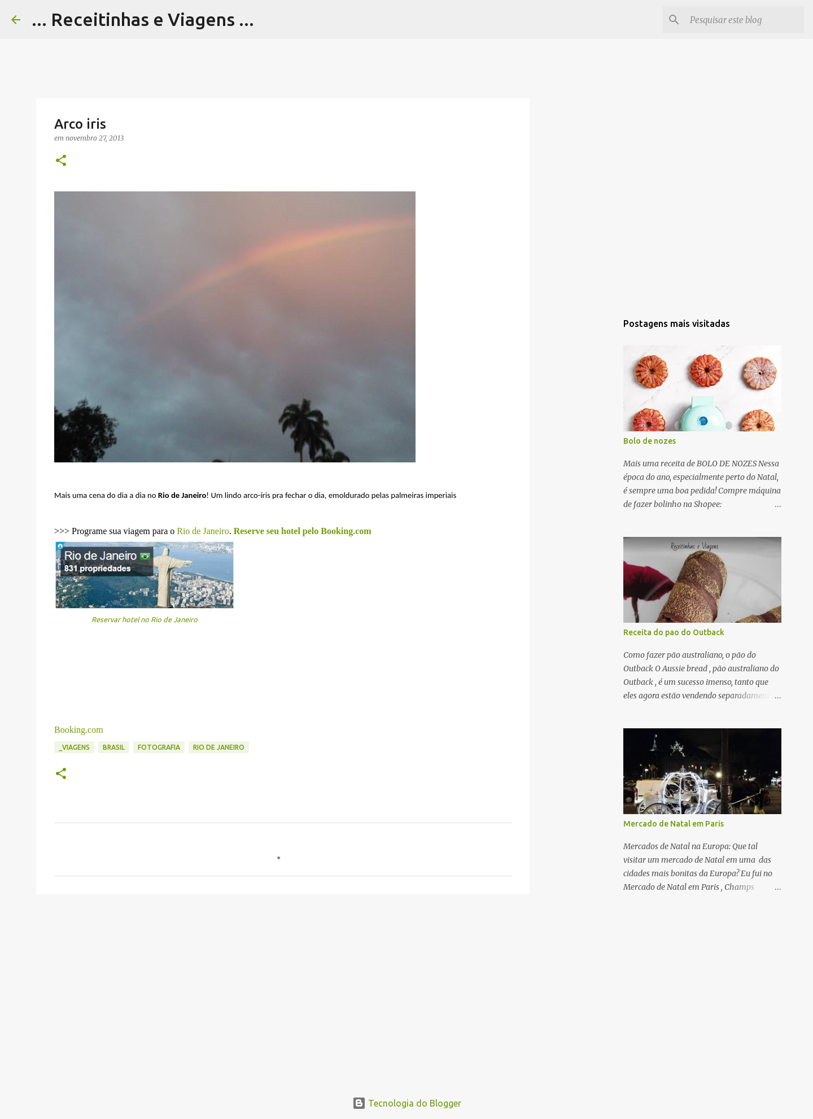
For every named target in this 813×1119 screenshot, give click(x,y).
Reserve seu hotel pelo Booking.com (302, 531)
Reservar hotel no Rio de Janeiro (144, 619)
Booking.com (78, 730)
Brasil (114, 747)
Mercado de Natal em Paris (673, 823)
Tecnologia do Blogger (406, 1103)
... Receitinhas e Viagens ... (143, 19)
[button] (61, 161)
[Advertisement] (283, 990)
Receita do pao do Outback (673, 632)
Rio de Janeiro (203, 531)
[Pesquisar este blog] (744, 19)
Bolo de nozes (649, 440)
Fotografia (159, 747)
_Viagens (74, 747)
